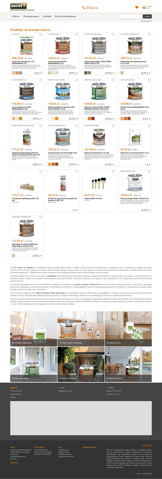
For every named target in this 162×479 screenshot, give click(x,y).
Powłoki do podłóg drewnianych (20, 450)
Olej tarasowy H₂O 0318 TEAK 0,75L (62, 153)
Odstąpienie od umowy (65, 456)
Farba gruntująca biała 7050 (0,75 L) (134, 199)
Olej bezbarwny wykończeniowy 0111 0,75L (133, 62)
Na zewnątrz (14, 454)
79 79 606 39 (92, 8)
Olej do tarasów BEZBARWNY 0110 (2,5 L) (134, 108)
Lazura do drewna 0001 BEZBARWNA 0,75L (57, 62)
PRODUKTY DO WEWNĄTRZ (43, 452)
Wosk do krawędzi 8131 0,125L (96, 153)
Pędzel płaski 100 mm (93, 199)
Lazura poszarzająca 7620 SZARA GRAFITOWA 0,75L (97, 62)
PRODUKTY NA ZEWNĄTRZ (42, 454)
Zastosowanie (145, 21)
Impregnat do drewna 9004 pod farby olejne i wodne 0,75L (24, 245)
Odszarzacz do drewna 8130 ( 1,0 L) (134, 153)
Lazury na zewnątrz (71, 378)
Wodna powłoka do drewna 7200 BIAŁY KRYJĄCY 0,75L (61, 108)
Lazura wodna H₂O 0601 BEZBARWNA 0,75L (21, 108)
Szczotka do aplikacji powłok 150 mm (25, 199)
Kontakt (47, 16)
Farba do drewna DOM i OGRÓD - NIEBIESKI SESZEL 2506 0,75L (97, 108)
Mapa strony (14, 463)
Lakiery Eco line (116, 342)
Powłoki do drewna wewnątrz (19, 452)
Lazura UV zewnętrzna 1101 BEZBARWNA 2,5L (23, 62)
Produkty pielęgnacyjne (26, 342)
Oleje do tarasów (117, 378)
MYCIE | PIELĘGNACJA (41, 450)
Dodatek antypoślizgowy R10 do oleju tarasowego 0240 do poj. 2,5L (26, 154)
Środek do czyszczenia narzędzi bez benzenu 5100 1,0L (62, 199)
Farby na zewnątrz (23, 378)
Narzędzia (13, 459)
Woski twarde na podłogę (75, 342)
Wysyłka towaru (63, 450)
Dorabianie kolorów (89, 447)
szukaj (147, 16)
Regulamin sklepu (64, 452)
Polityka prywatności (65, 454)
